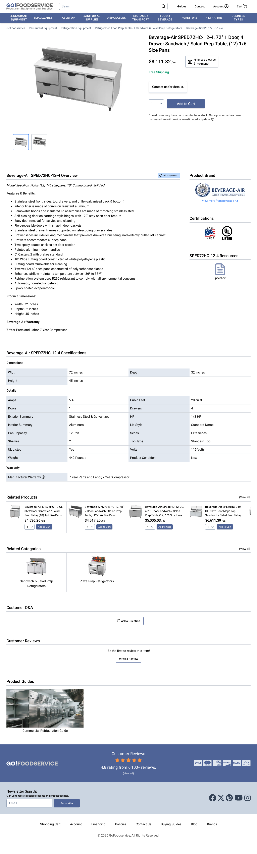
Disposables (116, 17)
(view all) (128, 773)
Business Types (238, 17)
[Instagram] (247, 798)
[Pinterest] (229, 798)
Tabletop (67, 17)
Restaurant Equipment (18, 17)
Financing (98, 824)
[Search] (110, 6)
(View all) (245, 497)
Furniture (189, 17)
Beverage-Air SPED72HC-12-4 (204, 28)
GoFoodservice (15, 28)
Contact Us (143, 824)
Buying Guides (171, 824)
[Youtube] (239, 798)
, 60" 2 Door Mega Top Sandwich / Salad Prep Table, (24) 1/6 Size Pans (223, 511)
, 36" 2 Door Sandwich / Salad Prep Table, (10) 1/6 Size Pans (43, 511)
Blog (194, 824)
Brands (212, 824)
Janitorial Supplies (92, 17)
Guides (181, 6)
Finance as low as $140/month (202, 61)
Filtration (214, 17)
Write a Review (128, 658)
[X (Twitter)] (221, 798)
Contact (200, 6)
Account (76, 824)
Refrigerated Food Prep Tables (114, 28)
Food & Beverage (165, 17)
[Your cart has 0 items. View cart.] (242, 6)
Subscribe (66, 803)
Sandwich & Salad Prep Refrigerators (159, 28)
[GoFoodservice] (29, 6)
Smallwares (43, 17)
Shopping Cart (50, 824)
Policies (120, 824)
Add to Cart (186, 104)
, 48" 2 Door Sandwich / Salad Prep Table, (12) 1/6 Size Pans (104, 511)
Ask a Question (168, 175)
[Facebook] (212, 798)
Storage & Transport (140, 17)
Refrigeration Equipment (76, 28)
